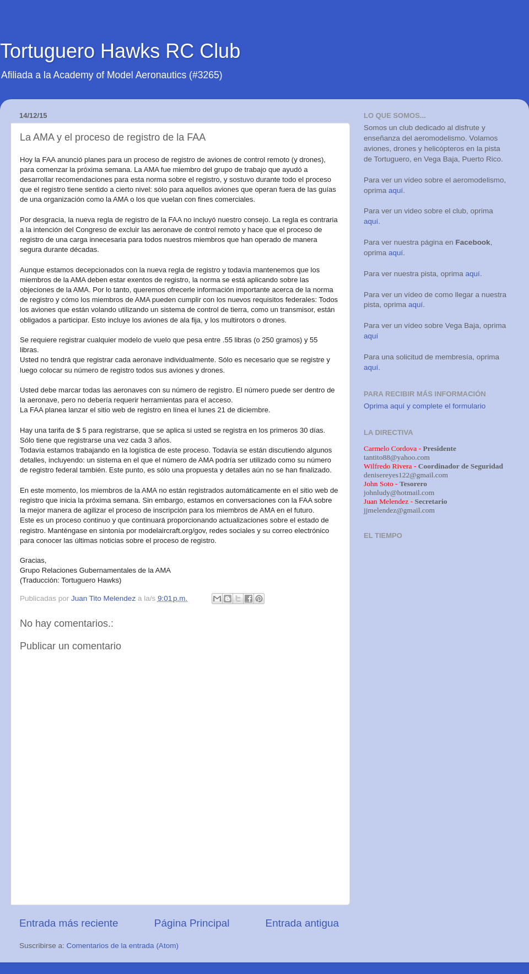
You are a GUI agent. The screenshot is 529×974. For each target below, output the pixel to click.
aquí (395, 190)
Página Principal (192, 923)
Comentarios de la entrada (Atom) (123, 945)
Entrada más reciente (68, 923)
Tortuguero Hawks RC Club (120, 51)
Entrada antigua (302, 923)
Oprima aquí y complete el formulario (424, 406)
